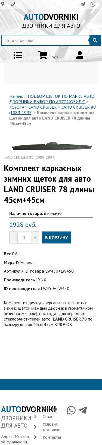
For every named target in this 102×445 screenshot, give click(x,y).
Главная (50, 409)
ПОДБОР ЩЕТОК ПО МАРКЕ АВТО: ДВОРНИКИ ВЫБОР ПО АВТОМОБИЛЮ (52, 98)
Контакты (52, 437)
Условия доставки (51, 426)
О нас (48, 416)
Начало (16, 96)
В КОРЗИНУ (56, 237)
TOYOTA (16, 107)
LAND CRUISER (42, 107)
